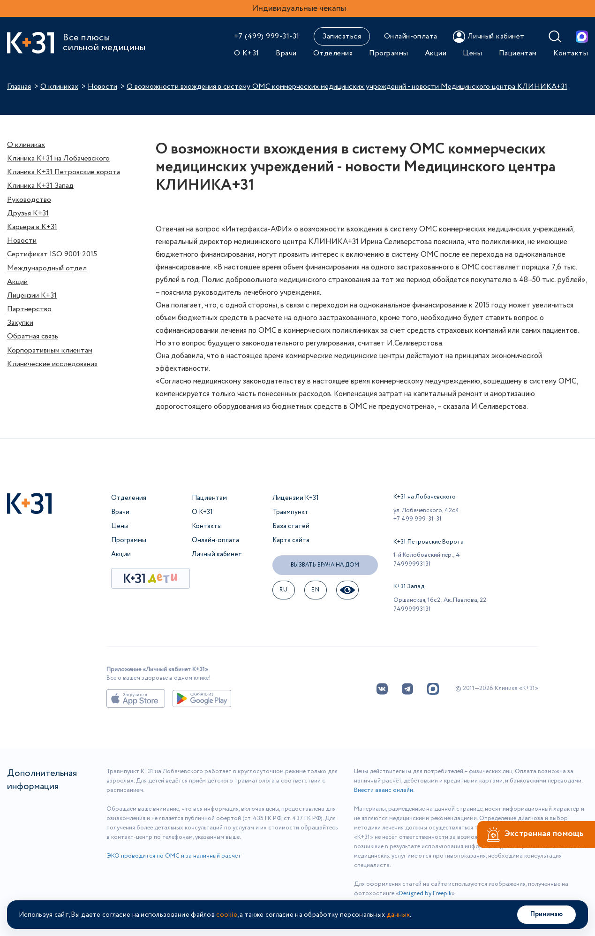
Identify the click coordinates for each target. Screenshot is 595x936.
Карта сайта (290, 540)
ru (283, 590)
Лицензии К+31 (32, 295)
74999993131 (412, 564)
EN (315, 590)
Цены (472, 53)
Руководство (29, 199)
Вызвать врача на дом (325, 565)
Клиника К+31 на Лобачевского (58, 158)
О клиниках (59, 86)
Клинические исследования (52, 364)
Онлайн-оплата (410, 36)
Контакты (570, 53)
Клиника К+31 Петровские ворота (63, 172)
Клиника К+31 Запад (40, 185)
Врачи (286, 53)
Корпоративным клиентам (49, 350)
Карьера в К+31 (32, 227)
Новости (102, 86)
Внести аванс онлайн (383, 790)
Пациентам (518, 53)
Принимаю (546, 914)
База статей (290, 526)
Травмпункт (290, 512)
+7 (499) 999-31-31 (267, 36)
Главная (19, 86)
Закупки (20, 322)
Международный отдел (47, 268)
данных (398, 915)
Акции (435, 53)
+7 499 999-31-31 (417, 518)
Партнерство (29, 309)
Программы (388, 53)
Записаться (341, 36)
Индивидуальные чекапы (299, 8)
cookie (226, 915)
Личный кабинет (217, 554)
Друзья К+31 (28, 213)
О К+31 (246, 53)
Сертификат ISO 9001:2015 (52, 254)
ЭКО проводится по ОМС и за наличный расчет (173, 856)
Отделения (333, 53)
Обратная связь (32, 336)
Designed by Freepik (425, 893)
